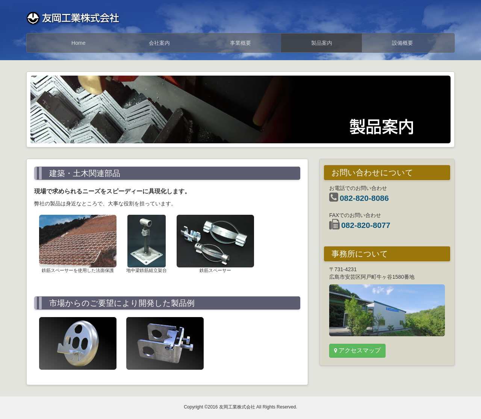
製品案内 (321, 43)
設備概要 (402, 43)
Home (78, 43)
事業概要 (240, 43)
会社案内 (159, 43)
